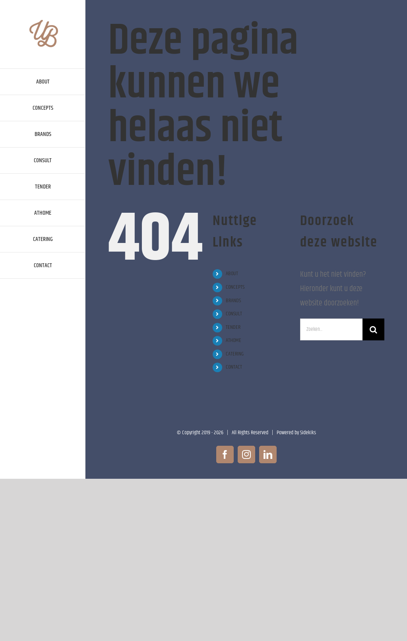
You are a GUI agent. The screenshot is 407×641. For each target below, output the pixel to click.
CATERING (235, 354)
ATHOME (233, 340)
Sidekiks (308, 432)
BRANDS (233, 300)
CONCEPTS (235, 287)
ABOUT (232, 273)
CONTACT (234, 367)
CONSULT (234, 313)
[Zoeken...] (331, 329)
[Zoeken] (373, 329)
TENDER (233, 327)
